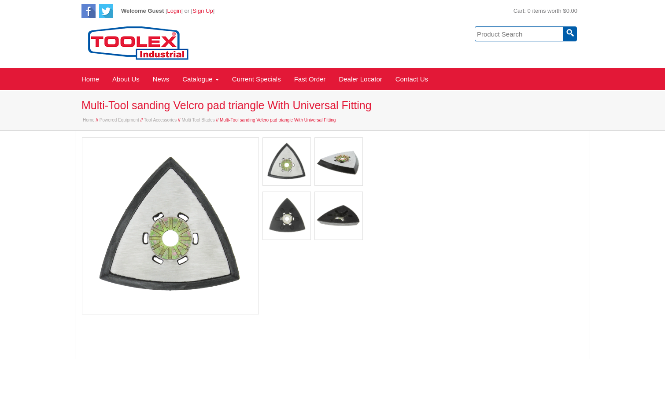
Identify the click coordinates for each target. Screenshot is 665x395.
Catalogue (200, 79)
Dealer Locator (360, 79)
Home (90, 79)
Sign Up (202, 10)
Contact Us (411, 79)
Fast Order (310, 79)
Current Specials (256, 79)
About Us (126, 79)
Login (174, 10)
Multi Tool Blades (197, 120)
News (161, 79)
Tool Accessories (160, 120)
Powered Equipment (119, 120)
